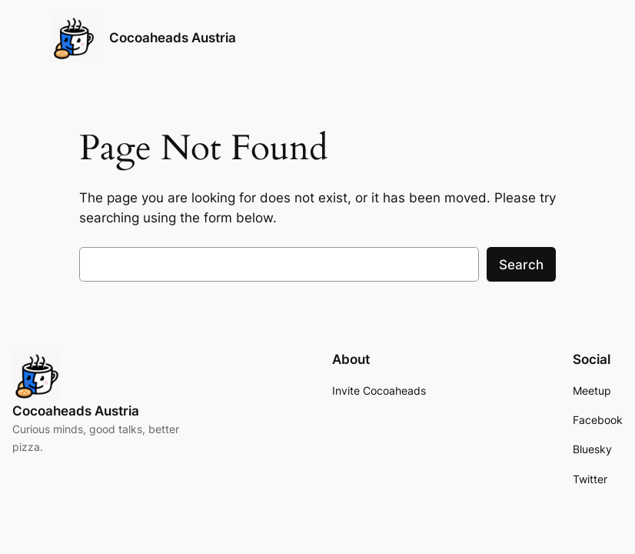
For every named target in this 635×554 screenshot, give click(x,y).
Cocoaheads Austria (172, 37)
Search (521, 264)
